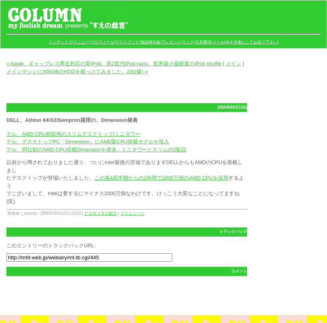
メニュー (81, 42)
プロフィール (102, 42)
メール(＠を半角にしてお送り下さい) (245, 42)
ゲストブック (127, 42)
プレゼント (171, 42)
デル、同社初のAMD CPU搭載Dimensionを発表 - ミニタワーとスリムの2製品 (96, 150)
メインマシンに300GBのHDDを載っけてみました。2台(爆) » (77, 71)
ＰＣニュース (132, 213)
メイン (233, 64)
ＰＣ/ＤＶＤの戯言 (100, 213)
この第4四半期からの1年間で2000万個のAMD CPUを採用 (161, 178)
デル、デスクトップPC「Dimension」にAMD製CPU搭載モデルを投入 (87, 142)
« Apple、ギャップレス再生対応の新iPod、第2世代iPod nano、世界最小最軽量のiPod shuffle (114, 64)
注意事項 (203, 42)
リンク (188, 42)
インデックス (60, 42)
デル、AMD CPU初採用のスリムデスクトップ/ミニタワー (73, 134)
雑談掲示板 (150, 42)
